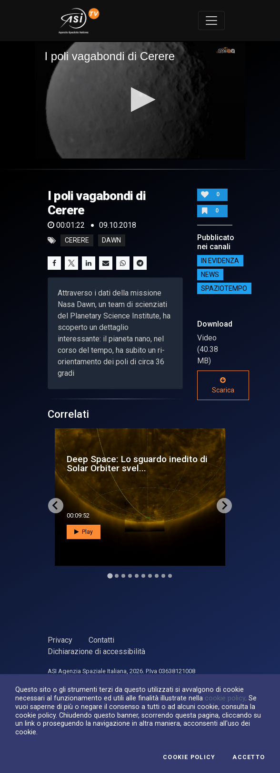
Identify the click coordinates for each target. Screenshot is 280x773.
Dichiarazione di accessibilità (96, 651)
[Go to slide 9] (163, 576)
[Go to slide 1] (109, 575)
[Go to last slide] (55, 505)
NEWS (210, 274)
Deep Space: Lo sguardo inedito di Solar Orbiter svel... (137, 464)
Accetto (248, 757)
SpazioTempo (224, 288)
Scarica (223, 385)
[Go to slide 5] (137, 576)
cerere (77, 240)
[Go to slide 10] (170, 576)
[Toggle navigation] (211, 20)
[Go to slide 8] (157, 576)
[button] (140, 99)
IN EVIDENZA (220, 261)
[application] (140, 100)
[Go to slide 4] (130, 576)
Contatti (101, 640)
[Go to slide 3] (123, 576)
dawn (111, 240)
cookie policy (225, 698)
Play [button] (83, 532)
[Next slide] (224, 505)
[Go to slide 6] (143, 576)
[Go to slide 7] (150, 576)
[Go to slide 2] (117, 576)
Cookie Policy (189, 757)
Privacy (60, 640)
